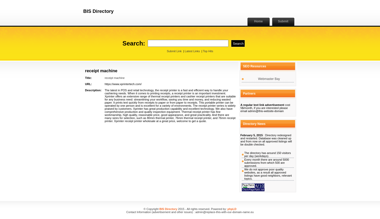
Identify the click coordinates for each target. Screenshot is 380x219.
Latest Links (192, 51)
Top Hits (208, 51)
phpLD (231, 209)
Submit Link (174, 51)
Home (258, 21)
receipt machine (115, 77)
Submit (283, 21)
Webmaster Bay (269, 79)
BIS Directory (168, 209)
